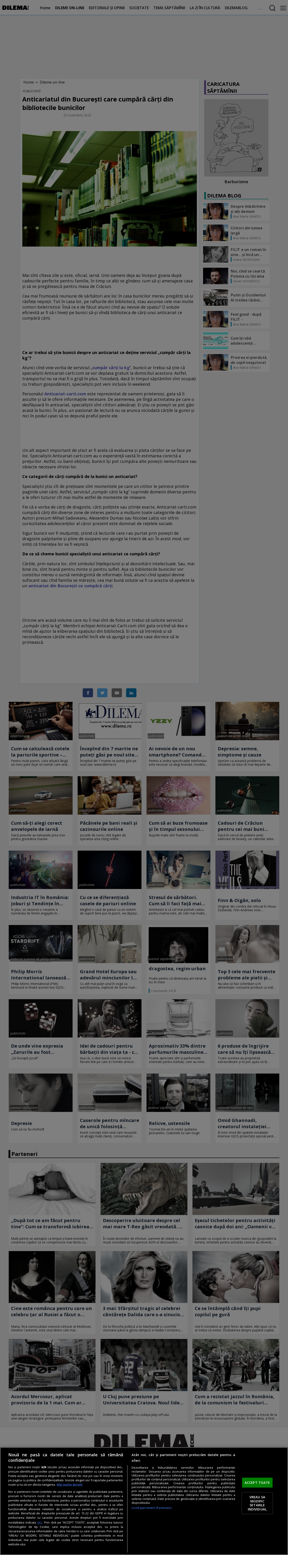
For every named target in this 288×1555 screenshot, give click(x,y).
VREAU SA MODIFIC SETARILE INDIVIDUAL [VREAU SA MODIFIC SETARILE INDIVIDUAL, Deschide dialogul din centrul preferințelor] (257, 1503)
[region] (144, 1501)
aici (39, 1522)
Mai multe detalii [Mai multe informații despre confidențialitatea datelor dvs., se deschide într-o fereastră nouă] (69, 1485)
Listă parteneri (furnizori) (151, 1508)
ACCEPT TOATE (257, 1482)
